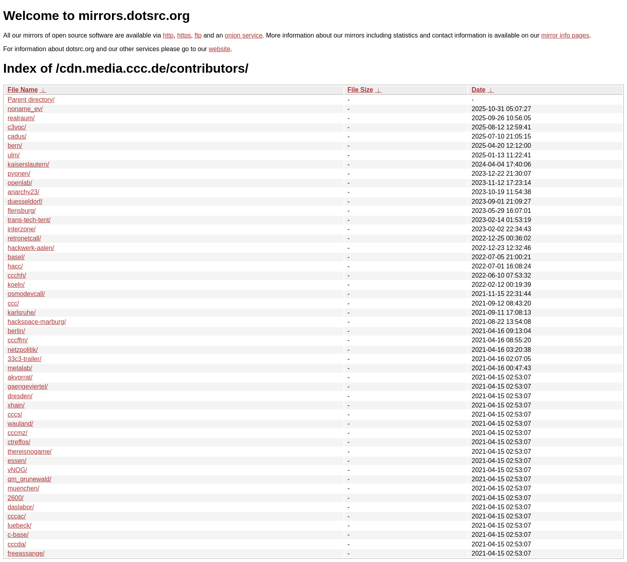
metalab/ (20, 368)
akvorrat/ (20, 377)
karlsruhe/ (22, 312)
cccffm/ (18, 340)
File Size (360, 89)
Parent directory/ (31, 99)
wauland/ (20, 423)
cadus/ (17, 136)
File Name (23, 89)
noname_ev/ (25, 108)
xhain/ (16, 405)
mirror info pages (565, 35)
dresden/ (20, 396)
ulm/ (14, 155)
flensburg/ (22, 210)
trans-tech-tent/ (29, 219)
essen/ (17, 460)
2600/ (16, 497)
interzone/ (22, 229)
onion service (243, 35)
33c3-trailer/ (24, 358)
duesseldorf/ (25, 201)
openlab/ (20, 182)
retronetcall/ (24, 238)
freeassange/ (26, 553)
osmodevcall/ (26, 293)
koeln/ (16, 284)
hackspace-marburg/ (37, 321)
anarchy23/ (23, 192)
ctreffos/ (19, 442)
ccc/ (13, 303)
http (168, 35)
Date (478, 89)
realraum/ (21, 118)
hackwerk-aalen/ (31, 247)
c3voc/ (17, 127)
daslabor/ (21, 507)
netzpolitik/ (23, 349)
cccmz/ (18, 432)
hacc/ (15, 266)
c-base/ (18, 534)
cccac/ (17, 516)
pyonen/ (19, 173)
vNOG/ (17, 470)
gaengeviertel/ (28, 386)
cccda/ (17, 544)
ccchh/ (17, 275)
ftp (198, 35)
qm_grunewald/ (29, 479)
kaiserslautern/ (28, 164)
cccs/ (15, 414)
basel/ (16, 257)
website (219, 49)
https (184, 35)
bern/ (15, 145)
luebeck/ (20, 525)
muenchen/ (23, 488)
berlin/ (16, 331)
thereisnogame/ (30, 451)
